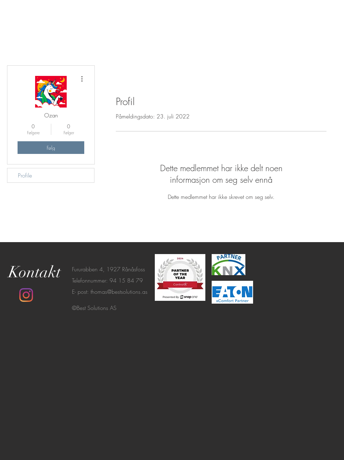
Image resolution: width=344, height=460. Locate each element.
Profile (25, 175)
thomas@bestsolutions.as (119, 292)
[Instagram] (26, 295)
